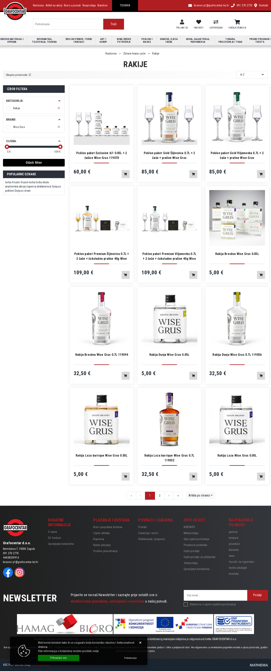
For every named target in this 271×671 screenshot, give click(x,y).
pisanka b (234, 543)
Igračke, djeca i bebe (169, 40)
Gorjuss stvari (23, 190)
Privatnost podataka (195, 545)
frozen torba (28, 182)
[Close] (58, 658)
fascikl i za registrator (241, 561)
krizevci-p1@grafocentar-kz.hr (211, 5)
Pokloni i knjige (146, 40)
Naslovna (38, 5)
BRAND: (11, 119)
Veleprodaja (191, 563)
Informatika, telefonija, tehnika (44, 40)
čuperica (31, 186)
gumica (233, 531)
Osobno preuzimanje (105, 551)
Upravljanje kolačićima (61, 543)
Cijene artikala (101, 533)
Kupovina (98, 539)
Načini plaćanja (102, 545)
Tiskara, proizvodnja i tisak (230, 40)
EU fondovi (54, 537)
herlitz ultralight (238, 567)
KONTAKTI (189, 527)
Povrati (142, 527)
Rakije (36, 108)
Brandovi (102, 5)
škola (46, 182)
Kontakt (263, 5)
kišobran (234, 549)
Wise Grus (36, 127)
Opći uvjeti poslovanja (196, 539)
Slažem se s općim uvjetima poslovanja (213, 604)
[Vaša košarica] (237, 22)
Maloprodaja (191, 533)
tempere (233, 537)
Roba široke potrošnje (124, 40)
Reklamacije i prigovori (151, 539)
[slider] (7, 147)
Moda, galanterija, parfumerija (198, 40)
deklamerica (44, 186)
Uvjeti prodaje (192, 551)
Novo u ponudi (72, 5)
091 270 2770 (244, 5)
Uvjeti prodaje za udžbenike (199, 557)
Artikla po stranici (199, 495)
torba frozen (12, 182)
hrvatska (234, 573)
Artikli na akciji (54, 5)
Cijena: (11, 141)
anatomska (11, 186)
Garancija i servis (148, 533)
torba (39, 182)
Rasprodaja (89, 5)
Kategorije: (15, 101)
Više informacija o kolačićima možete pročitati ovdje (68, 651)
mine (232, 555)
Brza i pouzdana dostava (107, 527)
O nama (52, 531)
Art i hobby (103, 40)
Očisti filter (34, 163)
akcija (22, 186)
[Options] (130, 658)
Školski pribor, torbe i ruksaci (79, 40)
